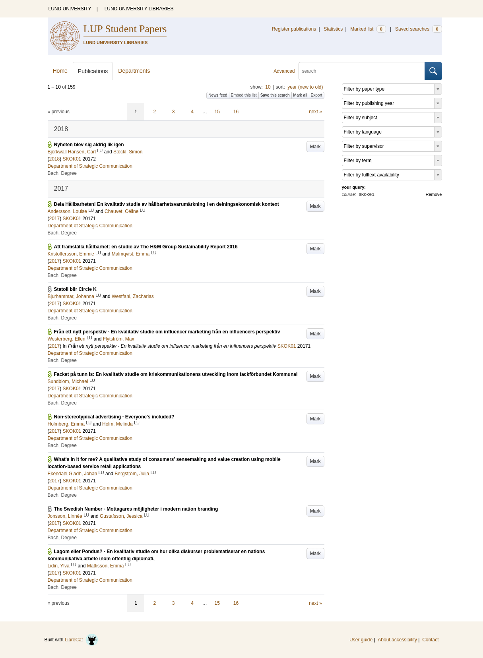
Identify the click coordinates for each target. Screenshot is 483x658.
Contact (430, 640)
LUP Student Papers (125, 29)
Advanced (284, 71)
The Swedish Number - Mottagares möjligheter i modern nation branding (136, 509)
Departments (134, 71)
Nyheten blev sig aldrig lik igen (89, 144)
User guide (360, 640)
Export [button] (316, 95)
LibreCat (81, 639)
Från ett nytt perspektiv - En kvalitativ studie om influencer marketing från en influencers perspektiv (167, 332)
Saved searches (418, 29)
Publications (93, 71)
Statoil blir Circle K (75, 289)
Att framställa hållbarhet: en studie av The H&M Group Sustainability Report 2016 (146, 247)
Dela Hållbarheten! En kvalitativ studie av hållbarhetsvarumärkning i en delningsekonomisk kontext (166, 204)
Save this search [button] (275, 95)
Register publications (294, 29)
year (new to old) (305, 87)
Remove (434, 194)
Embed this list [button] (244, 95)
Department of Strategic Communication (90, 166)
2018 (54, 159)
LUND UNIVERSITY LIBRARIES (139, 9)
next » (315, 111)
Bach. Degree (62, 173)
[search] (362, 71)
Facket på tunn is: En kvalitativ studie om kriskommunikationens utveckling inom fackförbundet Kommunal (176, 374)
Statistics (333, 29)
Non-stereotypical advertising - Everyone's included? (114, 417)
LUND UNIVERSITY (69, 9)
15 (217, 111)
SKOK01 (72, 159)
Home (60, 71)
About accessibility (397, 640)
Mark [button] (315, 146)
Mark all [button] (300, 95)
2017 (54, 218)
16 (236, 111)
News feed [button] (217, 95)
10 (267, 87)
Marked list (368, 29)
